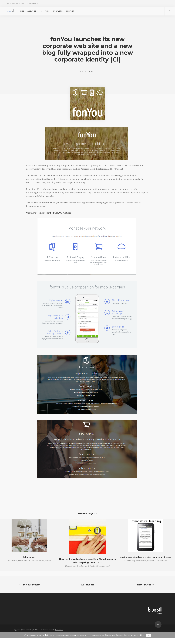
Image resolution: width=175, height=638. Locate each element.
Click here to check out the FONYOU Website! (49, 212)
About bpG (33, 11)
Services (45, 11)
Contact (70, 11)
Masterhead (59, 630)
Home (21, 11)
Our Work (58, 11)
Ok (148, 635)
